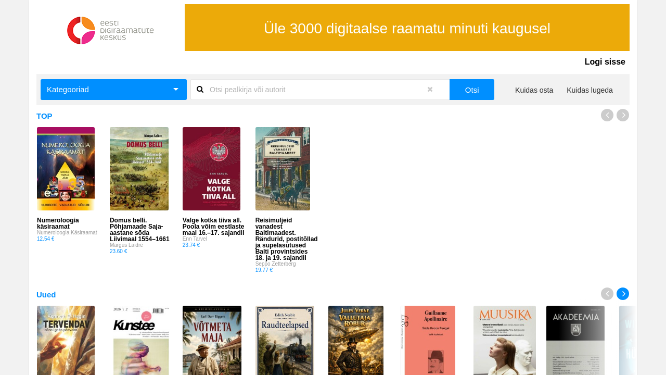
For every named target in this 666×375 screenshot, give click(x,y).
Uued (46, 294)
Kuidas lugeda (590, 90)
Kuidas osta (534, 90)
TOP (44, 115)
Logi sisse (605, 61)
